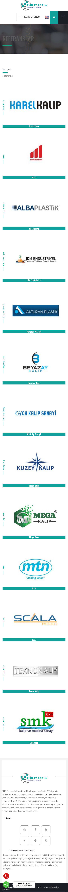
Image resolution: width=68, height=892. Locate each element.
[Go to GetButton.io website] (6, 889)
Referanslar (8, 76)
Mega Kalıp (3, 516)
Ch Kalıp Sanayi (3, 413)
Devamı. (9, 818)
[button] (47, 17)
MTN (3, 567)
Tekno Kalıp (3, 670)
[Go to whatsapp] (6, 884)
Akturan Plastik (3, 311)
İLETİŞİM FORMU (29, 17)
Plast (3, 156)
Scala (3, 618)
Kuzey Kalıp (3, 465)
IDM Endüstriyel (3, 259)
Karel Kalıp (3, 105)
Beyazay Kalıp (3, 362)
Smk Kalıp (3, 721)
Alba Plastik (3, 207)
